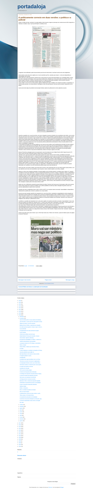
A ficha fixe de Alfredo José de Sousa (27, 334)
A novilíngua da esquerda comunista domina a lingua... (31, 373)
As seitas (21, 348)
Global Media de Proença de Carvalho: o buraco (29, 336)
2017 (20, 423)
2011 (20, 433)
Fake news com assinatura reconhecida (28, 377)
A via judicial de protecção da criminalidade (28, 397)
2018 (20, 314)
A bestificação (22, 357)
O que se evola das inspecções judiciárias (28, 384)
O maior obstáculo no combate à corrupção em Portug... (31, 350)
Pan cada (22, 402)
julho (21, 410)
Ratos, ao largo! (23, 344)
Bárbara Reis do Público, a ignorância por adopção (30, 325)
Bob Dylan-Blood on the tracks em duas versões (29, 353)
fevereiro (22, 418)
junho (21, 411)
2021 (20, 309)
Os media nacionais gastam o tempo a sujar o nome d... (31, 327)
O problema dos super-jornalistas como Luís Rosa (30, 359)
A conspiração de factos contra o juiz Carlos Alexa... (30, 362)
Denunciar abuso (21, 455)
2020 (20, 311)
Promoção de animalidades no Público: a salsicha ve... (31, 339)
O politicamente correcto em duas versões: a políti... (30, 393)
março (21, 417)
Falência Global (23, 386)
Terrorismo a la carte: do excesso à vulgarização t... (30, 361)
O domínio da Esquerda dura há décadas (28, 371)
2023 (20, 305)
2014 (20, 428)
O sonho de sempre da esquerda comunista (28, 375)
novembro (22, 318)
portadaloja (31, 6)
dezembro (22, 316)
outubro (21, 404)
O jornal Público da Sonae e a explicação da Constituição (33, 286)
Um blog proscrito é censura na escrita (27, 379)
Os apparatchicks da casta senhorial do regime (29, 330)
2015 (20, 426)
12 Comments (31, 265)
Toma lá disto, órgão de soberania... (27, 337)
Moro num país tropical (24, 391)
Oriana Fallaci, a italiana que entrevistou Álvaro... (30, 346)
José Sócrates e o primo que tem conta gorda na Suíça (31, 321)
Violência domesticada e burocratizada (27, 341)
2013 (20, 430)
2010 (20, 435)
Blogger (62, 487)
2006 (20, 440)
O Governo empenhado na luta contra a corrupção (30, 400)
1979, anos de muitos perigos (26, 370)
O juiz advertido (23, 328)
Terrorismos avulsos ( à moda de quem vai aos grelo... (31, 364)
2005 (20, 442)
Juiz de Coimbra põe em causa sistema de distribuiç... (31, 319)
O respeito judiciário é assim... (26, 355)
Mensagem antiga (70, 280)
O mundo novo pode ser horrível (26, 366)
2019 (20, 313)
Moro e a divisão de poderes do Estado (28, 389)
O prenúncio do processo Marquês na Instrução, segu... (31, 398)
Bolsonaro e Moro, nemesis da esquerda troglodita (30, 380)
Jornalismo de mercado (24, 368)
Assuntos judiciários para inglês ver (27, 352)
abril (21, 415)
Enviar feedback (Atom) (49, 283)
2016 (20, 424)
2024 (20, 304)
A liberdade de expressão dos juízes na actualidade (30, 382)
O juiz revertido (23, 332)
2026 (20, 300)
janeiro (21, 420)
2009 (20, 437)
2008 (20, 439)
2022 (20, 307)
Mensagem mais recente (25, 280)
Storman (50, 487)
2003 (20, 446)
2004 (20, 444)
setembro (22, 406)
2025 (20, 302)
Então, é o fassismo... (24, 388)
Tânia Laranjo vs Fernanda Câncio (27, 395)
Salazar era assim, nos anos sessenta (27, 323)
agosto (21, 408)
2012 (20, 431)
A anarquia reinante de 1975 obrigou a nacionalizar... (30, 343)
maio (21, 413)
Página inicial (48, 280)
